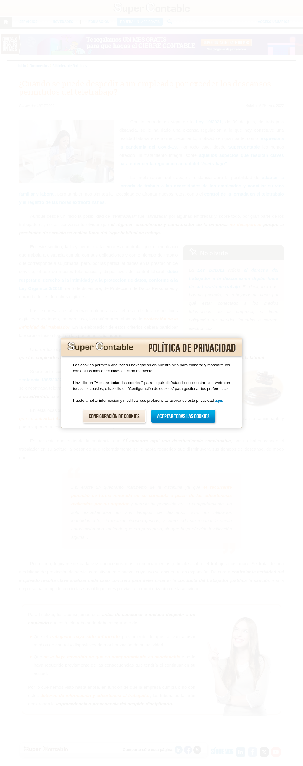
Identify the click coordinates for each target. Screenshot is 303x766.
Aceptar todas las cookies (183, 416)
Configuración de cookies (114, 416)
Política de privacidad (192, 348)
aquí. (219, 400)
